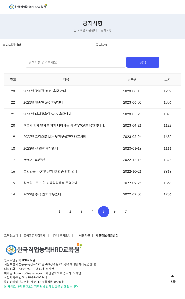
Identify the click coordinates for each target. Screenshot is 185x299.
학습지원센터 (88, 30)
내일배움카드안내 (62, 235)
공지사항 (106, 30)
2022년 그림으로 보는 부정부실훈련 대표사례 (54, 137)
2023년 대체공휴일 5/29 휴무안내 (47, 114)
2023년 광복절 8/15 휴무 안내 (44, 91)
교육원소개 (11, 235)
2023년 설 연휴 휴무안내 (40, 148)
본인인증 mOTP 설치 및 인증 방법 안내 (50, 171)
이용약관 (84, 235)
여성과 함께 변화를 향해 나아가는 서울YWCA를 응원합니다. (64, 125)
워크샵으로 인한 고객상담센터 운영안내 (50, 183)
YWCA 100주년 (34, 160)
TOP (172, 278)
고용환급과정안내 (35, 235)
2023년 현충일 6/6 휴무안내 (43, 102)
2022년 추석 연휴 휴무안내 (42, 194)
